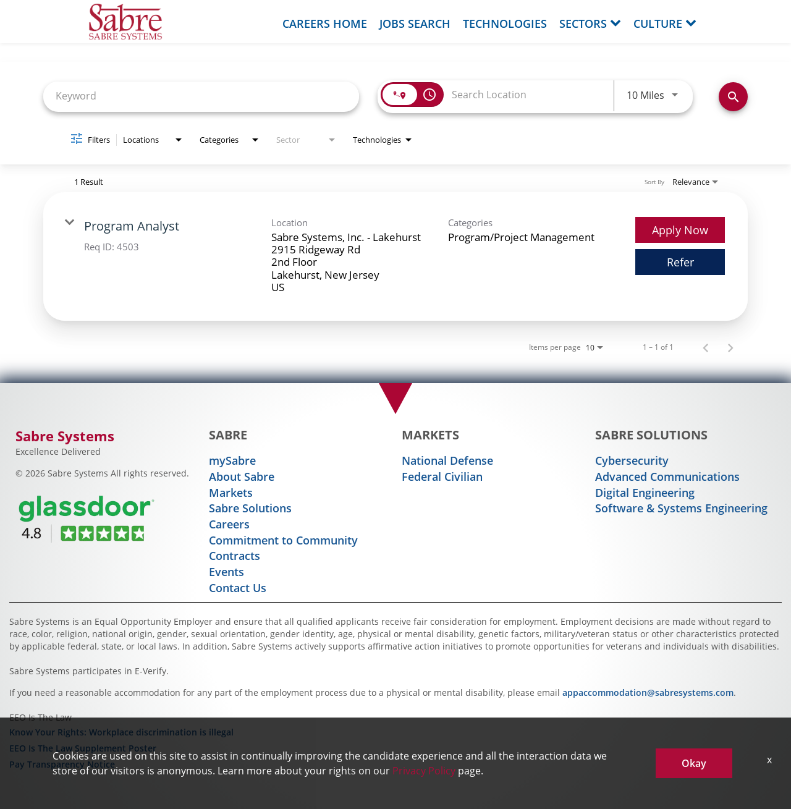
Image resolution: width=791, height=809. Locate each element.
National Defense (447, 460)
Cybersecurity (632, 460)
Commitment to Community (283, 540)
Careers (229, 524)
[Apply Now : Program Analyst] (680, 230)
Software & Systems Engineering (681, 508)
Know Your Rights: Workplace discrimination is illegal (121, 732)
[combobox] (201, 95)
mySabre (232, 460)
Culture (664, 23)
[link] (395, 256)
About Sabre (241, 476)
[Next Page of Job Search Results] (730, 347)
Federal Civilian (442, 476)
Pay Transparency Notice (62, 764)
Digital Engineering (645, 492)
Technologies (505, 23)
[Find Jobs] (733, 96)
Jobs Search (414, 23)
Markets (231, 492)
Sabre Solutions (250, 508)
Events (226, 571)
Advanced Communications (667, 476)
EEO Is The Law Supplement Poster (82, 748)
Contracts (234, 555)
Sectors (590, 23)
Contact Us (237, 587)
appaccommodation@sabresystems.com (648, 692)
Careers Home (324, 23)
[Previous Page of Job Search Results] (705, 347)
